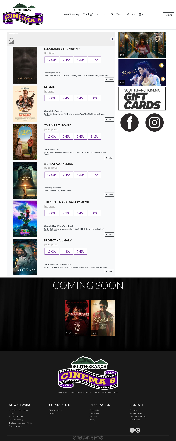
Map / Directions (136, 413)
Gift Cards (117, 14)
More (130, 14)
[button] (141, 14)
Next (112, 38)
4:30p (66, 251)
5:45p (80, 98)
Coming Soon (90, 14)
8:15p (94, 60)
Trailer (109, 80)
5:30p (80, 60)
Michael (52, 413)
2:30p (66, 213)
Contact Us (134, 410)
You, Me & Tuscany (16, 416)
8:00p (94, 98)
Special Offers (135, 420)
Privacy (92, 420)
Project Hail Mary (15, 426)
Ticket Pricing (94, 410)
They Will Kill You (55, 410)
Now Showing (71, 14)
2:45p (66, 60)
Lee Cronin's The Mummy (18, 410)
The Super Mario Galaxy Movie (20, 423)
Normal (11, 413)
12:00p (51, 60)
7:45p (80, 251)
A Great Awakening (16, 420)
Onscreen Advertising (138, 416)
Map (104, 14)
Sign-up (168, 15)
